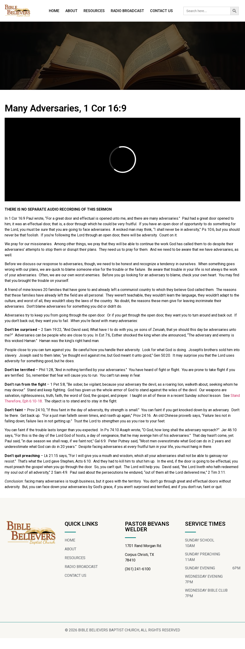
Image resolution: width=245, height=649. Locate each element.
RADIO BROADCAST (127, 11)
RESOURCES (94, 11)
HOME (54, 11)
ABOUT (71, 11)
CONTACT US (161, 11)
